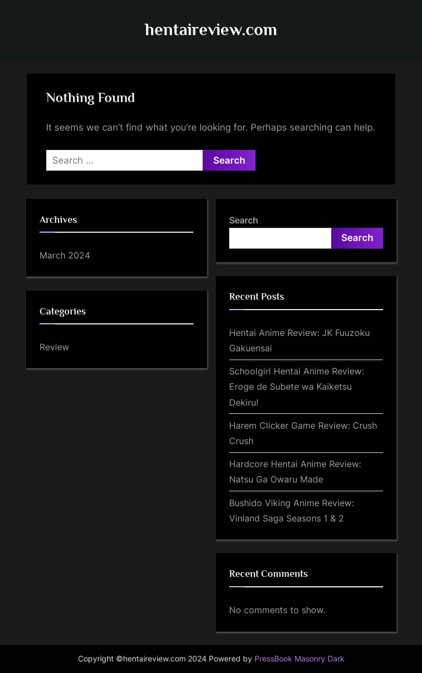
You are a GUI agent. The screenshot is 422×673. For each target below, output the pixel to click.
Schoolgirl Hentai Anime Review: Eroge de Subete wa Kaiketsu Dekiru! (296, 387)
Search (243, 220)
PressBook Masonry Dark (299, 658)
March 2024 (65, 255)
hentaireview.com (211, 29)
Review (54, 346)
